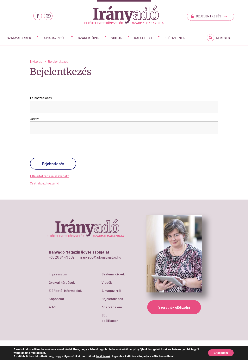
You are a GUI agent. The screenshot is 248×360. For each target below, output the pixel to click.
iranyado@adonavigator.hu (100, 257)
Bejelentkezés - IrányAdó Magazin (124, 14)
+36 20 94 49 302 (62, 257)
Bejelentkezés (112, 299)
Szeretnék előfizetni (174, 307)
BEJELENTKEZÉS (211, 16)
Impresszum (58, 274)
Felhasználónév (41, 98)
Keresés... (224, 38)
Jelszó (35, 119)
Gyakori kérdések (62, 282)
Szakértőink (88, 38)
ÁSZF (53, 307)
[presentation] (56, 147)
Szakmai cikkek (19, 38)
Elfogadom (221, 352)
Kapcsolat (143, 38)
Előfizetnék (175, 38)
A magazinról (54, 38)
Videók (116, 38)
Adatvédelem (112, 307)
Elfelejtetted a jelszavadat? (49, 176)
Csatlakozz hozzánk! (44, 183)
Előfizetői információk (65, 290)
